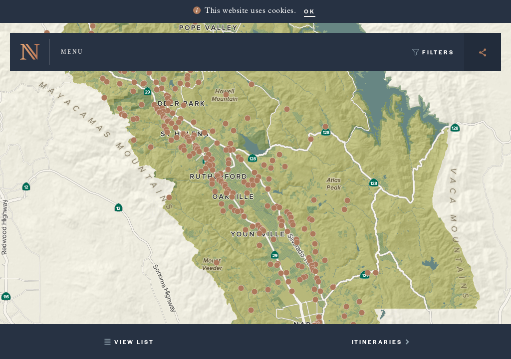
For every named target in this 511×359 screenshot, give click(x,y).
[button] (167, 110)
